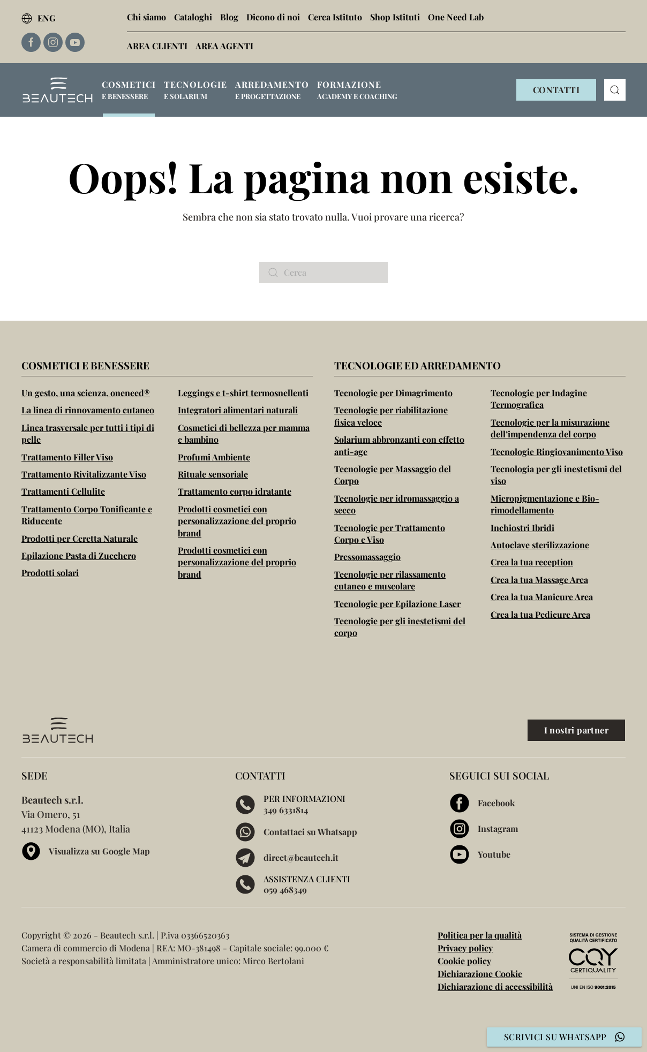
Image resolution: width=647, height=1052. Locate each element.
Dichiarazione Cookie (480, 973)
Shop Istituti (395, 16)
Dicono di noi (273, 16)
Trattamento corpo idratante (234, 491)
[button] (129, 90)
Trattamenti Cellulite (63, 491)
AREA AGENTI (224, 45)
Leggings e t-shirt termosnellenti (243, 392)
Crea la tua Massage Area (539, 579)
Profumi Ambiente (214, 457)
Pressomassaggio (367, 556)
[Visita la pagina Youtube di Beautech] (537, 854)
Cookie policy (464, 960)
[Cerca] (323, 272)
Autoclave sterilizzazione (540, 544)
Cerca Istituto (335, 16)
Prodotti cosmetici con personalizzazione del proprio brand (237, 521)
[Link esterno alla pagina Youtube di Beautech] (75, 42)
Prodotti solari (50, 572)
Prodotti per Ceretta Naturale (79, 538)
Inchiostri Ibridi (522, 527)
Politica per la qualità (480, 935)
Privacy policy (465, 947)
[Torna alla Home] (57, 90)
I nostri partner (576, 730)
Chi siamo (146, 16)
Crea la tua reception (532, 561)
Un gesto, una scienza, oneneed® (85, 392)
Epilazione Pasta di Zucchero (78, 555)
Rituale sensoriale (213, 474)
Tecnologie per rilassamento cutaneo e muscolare (390, 580)
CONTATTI (556, 89)
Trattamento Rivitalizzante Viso (83, 474)
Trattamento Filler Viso (67, 457)
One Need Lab (456, 16)
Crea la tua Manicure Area (542, 596)
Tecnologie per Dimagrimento (393, 392)
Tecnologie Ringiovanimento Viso (557, 451)
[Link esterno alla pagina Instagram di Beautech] (53, 42)
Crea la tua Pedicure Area (540, 614)
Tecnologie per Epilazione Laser (397, 603)
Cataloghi (193, 16)
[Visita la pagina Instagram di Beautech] (537, 829)
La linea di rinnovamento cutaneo (87, 409)
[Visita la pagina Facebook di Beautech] (537, 803)
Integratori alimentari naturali (238, 409)
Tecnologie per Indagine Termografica (539, 398)
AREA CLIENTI (157, 45)
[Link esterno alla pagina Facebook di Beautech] (31, 42)
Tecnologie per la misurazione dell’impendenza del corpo (550, 428)
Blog (229, 16)
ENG (38, 18)
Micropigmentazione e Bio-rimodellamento (545, 504)
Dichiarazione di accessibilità (495, 986)
